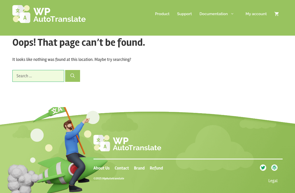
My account (256, 14)
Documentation (221, 14)
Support (184, 14)
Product (162, 14)
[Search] (72, 76)
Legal (273, 180)
